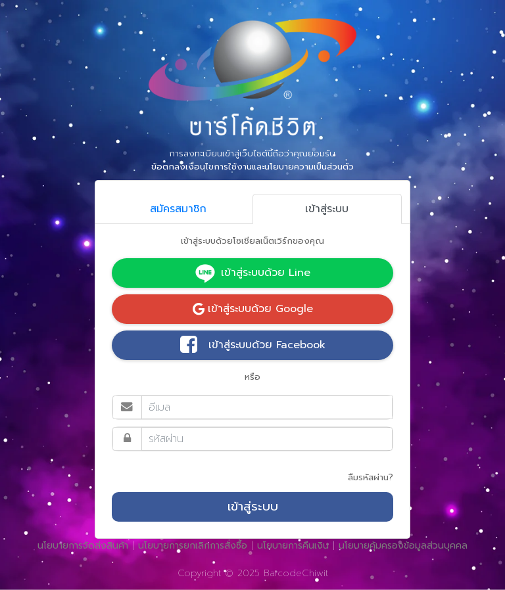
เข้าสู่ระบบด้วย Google (253, 309)
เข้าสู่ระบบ (253, 506)
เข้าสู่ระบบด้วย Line (252, 273)
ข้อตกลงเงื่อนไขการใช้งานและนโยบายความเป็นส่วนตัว (252, 166)
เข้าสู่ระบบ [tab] (327, 209)
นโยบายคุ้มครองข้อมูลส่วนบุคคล (403, 546)
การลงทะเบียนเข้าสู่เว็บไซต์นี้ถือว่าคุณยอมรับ (252, 160)
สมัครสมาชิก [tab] (178, 209)
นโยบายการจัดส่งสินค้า (82, 546)
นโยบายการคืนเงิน (293, 546)
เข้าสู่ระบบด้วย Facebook (252, 345)
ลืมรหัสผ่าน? (370, 477)
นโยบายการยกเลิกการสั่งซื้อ (192, 546)
